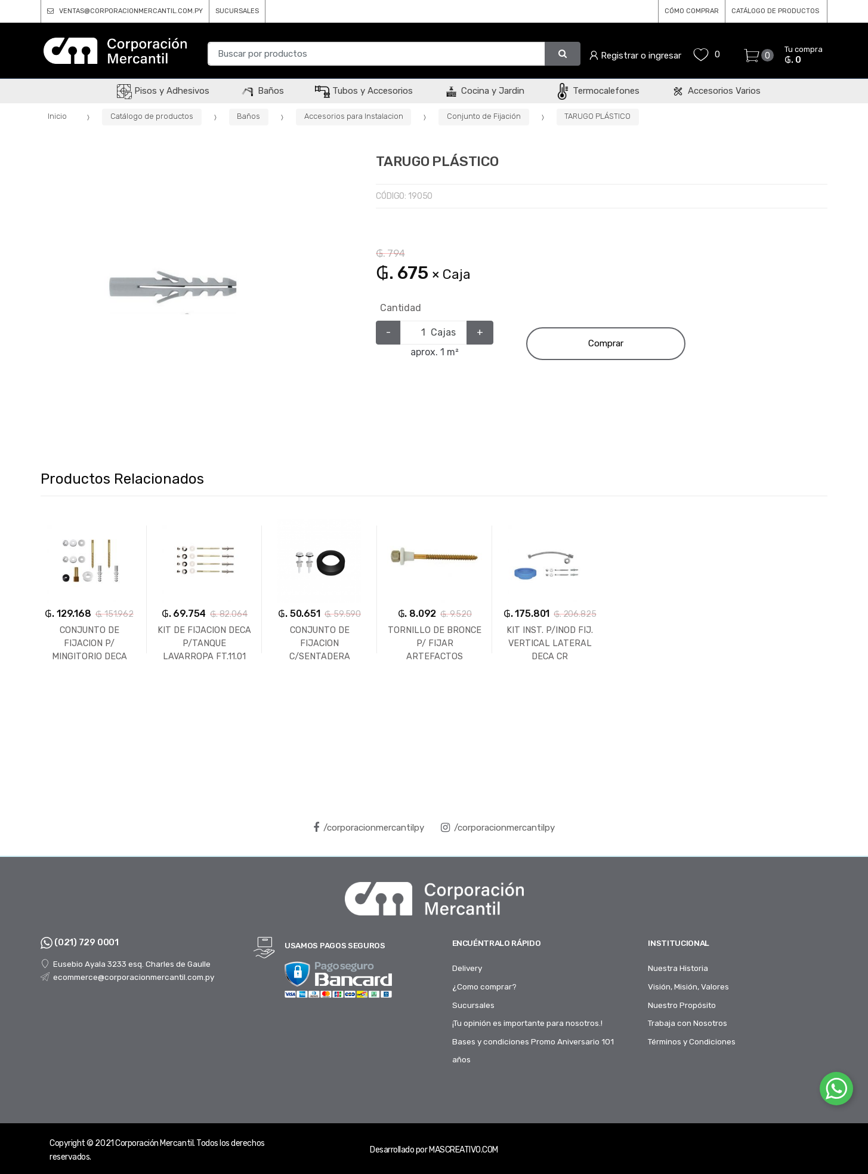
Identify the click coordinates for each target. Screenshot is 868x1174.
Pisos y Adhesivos (163, 90)
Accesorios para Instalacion (353, 116)
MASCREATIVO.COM (463, 1150)
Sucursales (473, 1005)
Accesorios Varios (716, 90)
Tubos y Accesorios (364, 90)
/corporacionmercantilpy (368, 827)
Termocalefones (597, 90)
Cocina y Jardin (484, 90)
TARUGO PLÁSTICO (597, 116)
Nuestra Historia (678, 968)
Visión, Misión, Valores (688, 986)
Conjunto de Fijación (484, 116)
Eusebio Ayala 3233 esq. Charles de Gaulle (126, 964)
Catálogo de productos (151, 116)
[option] (173, 287)
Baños (262, 90)
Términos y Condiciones (692, 1041)
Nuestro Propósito (682, 1005)
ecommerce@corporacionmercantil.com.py (127, 977)
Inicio (57, 116)
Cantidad (400, 308)
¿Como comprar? (484, 986)
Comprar (605, 343)
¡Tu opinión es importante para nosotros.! (527, 1023)
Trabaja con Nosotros (687, 1023)
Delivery (467, 968)
